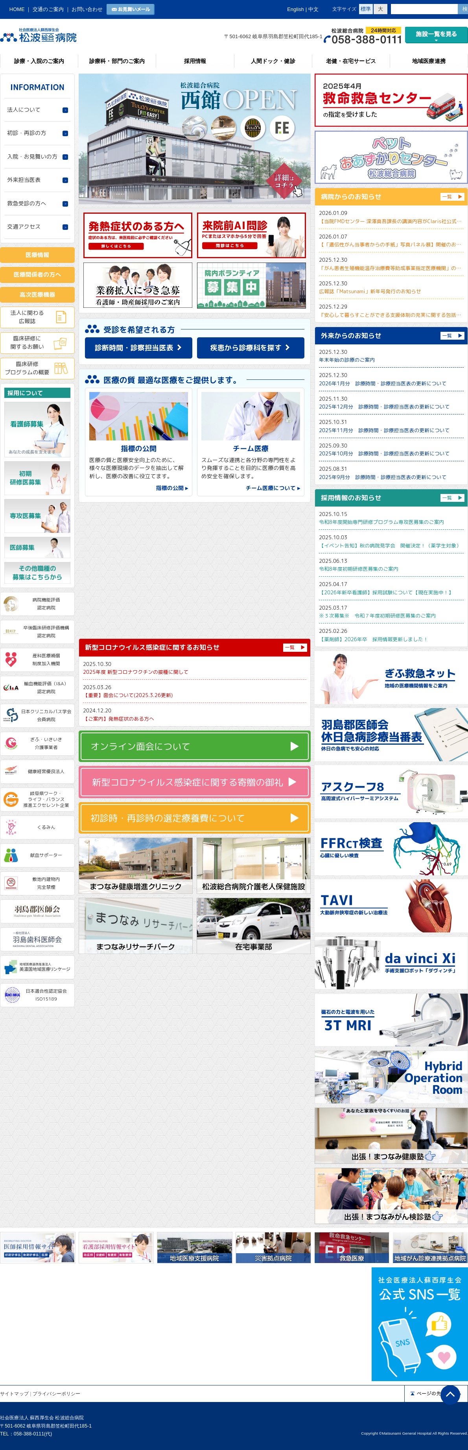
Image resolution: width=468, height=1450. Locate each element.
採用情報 (195, 61)
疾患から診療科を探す (246, 348)
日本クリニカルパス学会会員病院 (46, 715)
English (295, 9)
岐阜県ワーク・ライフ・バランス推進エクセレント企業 (46, 799)
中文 (313, 9)
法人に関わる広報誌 (27, 317)
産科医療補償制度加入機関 (46, 660)
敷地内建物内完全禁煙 (46, 883)
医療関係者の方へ (37, 274)
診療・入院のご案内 (39, 61)
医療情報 (37, 255)
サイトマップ (14, 1393)
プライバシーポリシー (56, 1393)
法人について (24, 110)
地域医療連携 (429, 61)
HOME (17, 9)
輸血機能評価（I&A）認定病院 (46, 688)
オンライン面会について (140, 746)
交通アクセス (24, 227)
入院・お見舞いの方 (32, 157)
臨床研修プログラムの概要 (27, 368)
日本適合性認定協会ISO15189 (46, 995)
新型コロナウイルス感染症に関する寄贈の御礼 (187, 782)
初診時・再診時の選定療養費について (167, 818)
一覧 (290, 647)
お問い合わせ (87, 9)
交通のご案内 (48, 9)
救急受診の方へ (26, 203)
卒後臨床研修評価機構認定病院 (46, 632)
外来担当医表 (24, 180)
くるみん (46, 827)
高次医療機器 (37, 294)
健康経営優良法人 (46, 771)
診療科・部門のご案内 (117, 61)
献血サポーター (46, 855)
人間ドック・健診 (273, 61)
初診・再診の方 (26, 133)
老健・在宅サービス (351, 61)
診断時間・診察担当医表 (134, 348)
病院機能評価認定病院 (46, 604)
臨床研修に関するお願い (27, 342)
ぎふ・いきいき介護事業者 (46, 743)
